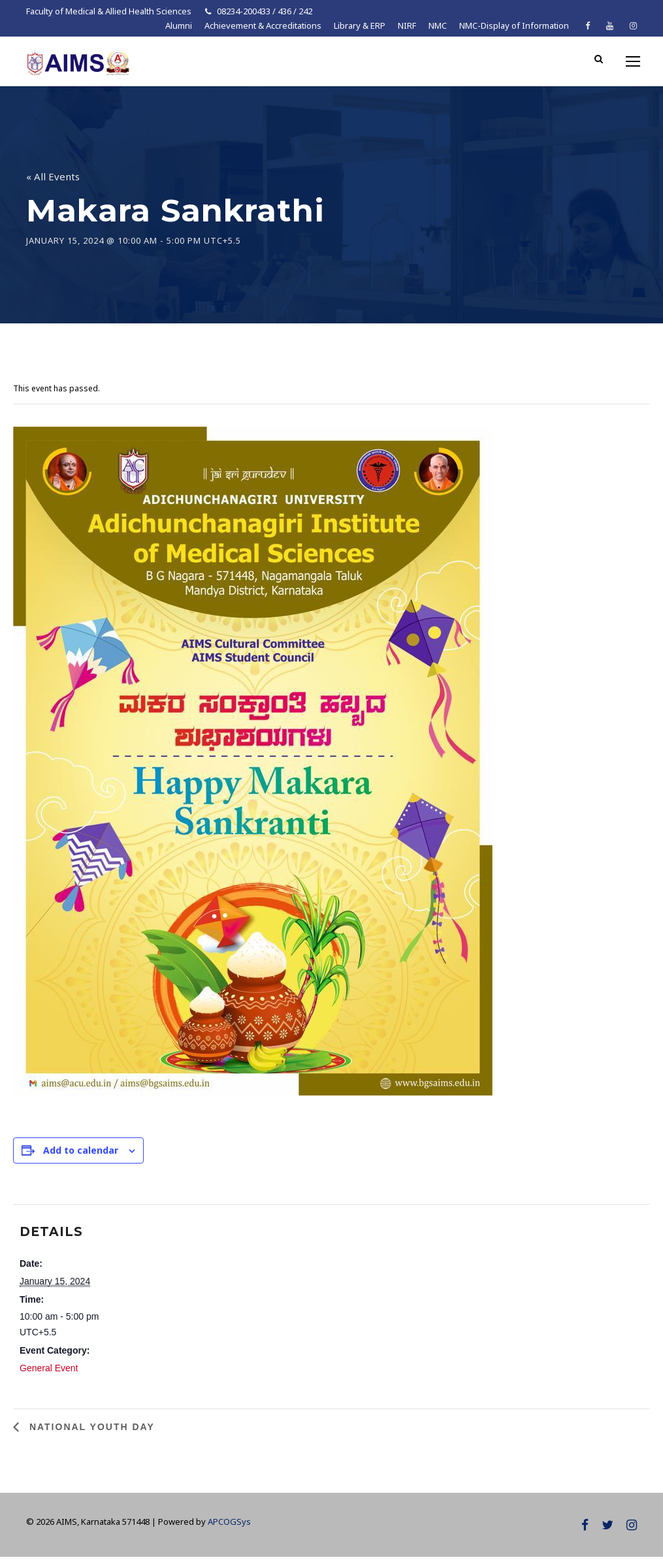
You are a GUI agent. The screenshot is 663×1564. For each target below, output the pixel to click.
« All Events (53, 183)
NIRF (407, 25)
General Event (49, 1375)
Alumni (178, 25)
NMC (438, 25)
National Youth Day (90, 1434)
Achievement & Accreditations (262, 25)
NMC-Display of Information (514, 25)
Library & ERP (359, 25)
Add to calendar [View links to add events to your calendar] (80, 1157)
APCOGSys (229, 1529)
